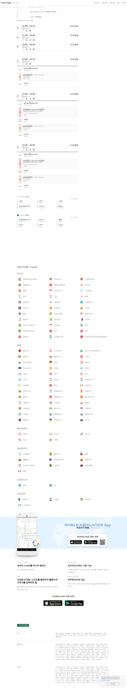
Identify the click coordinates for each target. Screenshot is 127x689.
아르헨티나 (73, 657)
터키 (61, 649)
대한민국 (81, 646)
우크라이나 (91, 656)
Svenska (103, 635)
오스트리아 (103, 649)
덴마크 (93, 651)
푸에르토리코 (95, 657)
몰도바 (68, 654)
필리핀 (73, 647)
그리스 (72, 652)
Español (81, 635)
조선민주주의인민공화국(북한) (86, 649)
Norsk (98, 635)
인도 (64, 646)
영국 (64, 652)
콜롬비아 (88, 657)
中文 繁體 (67, 633)
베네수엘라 (68, 659)
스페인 (104, 651)
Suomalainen (92, 635)
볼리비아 (79, 657)
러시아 (97, 656)
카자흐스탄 (87, 646)
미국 (63, 657)
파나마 (59, 657)
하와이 (67, 657)
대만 (64, 649)
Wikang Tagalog (63, 635)
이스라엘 (60, 646)
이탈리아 (97, 652)
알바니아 (97, 649)
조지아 (97, 644)
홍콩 (101, 644)
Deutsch (75, 635)
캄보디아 (76, 646)
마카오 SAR (61, 647)
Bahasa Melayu (88, 633)
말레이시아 (67, 647)
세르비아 (62, 656)
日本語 (57, 633)
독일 (89, 651)
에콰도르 (101, 657)
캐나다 (101, 656)
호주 (77, 659)
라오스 (93, 646)
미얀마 (103, 646)
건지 (68, 652)
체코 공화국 (84, 651)
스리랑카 (98, 646)
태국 (102, 647)
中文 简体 (73, 633)
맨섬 (93, 652)
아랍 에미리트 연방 (60, 644)
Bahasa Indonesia (97, 633)
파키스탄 (78, 647)
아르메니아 (68, 644)
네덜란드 (87, 654)
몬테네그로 (74, 654)
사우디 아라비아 (90, 647)
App (118, 2)
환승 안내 (96, 2)
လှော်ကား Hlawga (35, 17)
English (62, 633)
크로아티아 (82, 652)
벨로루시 (85, 656)
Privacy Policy (105, 680)
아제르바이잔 (76, 644)
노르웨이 (93, 654)
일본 (71, 646)
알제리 (83, 659)
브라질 (63, 659)
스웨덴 (67, 656)
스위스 (78, 651)
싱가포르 (97, 647)
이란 (68, 646)
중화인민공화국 (90, 644)
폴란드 (98, 654)
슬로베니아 (72, 656)
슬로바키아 (79, 656)
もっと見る (74, 198)
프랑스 (60, 652)
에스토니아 (99, 651)
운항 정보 (112, 2)
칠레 (84, 657)
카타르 (83, 647)
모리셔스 (93, 659)
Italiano (86, 635)
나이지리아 (99, 659)
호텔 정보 (104, 2)
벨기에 (68, 651)
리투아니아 (103, 652)
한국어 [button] (124, 2)
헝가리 (76, 652)
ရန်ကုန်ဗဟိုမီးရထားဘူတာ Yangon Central (43, 12)
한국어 (78, 633)
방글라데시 (83, 644)
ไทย (82, 633)
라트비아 (63, 654)
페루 (74, 659)
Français (70, 635)
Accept (113, 684)
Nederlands (58, 636)
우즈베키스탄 (74, 649)
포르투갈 (103, 654)
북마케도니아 (81, 654)
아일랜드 (88, 652)
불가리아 (73, 651)
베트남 (68, 649)
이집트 (88, 659)
